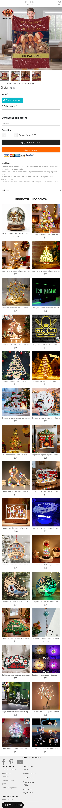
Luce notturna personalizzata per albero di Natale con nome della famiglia (16, 271)
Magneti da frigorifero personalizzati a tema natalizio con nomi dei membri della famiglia (46, 455)
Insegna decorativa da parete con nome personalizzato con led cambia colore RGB (46, 344)
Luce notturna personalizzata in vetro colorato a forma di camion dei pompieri (46, 491)
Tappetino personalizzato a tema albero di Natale (16, 638)
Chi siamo (26, 769)
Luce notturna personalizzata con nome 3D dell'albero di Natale (46, 271)
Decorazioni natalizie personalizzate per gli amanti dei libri (16, 565)
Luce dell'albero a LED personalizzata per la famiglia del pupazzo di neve (46, 712)
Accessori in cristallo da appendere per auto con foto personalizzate (46, 748)
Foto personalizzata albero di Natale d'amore (16, 455)
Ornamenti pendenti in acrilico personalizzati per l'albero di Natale (16, 381)
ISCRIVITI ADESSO (13, 805)
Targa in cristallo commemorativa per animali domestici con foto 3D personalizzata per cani (16, 712)
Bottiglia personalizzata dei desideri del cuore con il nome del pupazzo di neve (46, 675)
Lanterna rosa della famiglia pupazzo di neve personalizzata (46, 565)
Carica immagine (12, 100)
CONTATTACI (29, 777)
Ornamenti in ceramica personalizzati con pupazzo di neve (46, 418)
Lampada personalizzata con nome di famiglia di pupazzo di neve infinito (16, 491)
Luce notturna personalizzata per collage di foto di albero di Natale (16, 344)
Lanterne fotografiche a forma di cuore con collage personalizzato (16, 748)
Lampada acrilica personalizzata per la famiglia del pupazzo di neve (16, 528)
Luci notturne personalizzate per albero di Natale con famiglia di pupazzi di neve (46, 234)
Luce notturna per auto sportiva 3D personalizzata (46, 528)
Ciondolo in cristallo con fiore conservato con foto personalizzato (46, 638)
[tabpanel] (31, 38)
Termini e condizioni (30, 773)
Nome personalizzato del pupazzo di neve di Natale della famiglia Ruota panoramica (16, 308)
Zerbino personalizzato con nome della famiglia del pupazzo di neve (16, 675)
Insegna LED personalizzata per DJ (46, 308)
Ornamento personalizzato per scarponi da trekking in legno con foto (16, 602)
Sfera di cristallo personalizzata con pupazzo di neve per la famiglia (16, 233)
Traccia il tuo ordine (9, 769)
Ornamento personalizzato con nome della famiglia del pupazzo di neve (16, 418)
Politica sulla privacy (9, 788)
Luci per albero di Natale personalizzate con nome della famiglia (46, 381)
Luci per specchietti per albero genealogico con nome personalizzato (46, 602)
